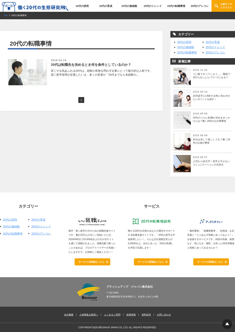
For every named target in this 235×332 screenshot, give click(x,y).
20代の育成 (105, 6)
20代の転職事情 (176, 6)
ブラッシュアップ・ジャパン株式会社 (129, 286)
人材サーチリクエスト (226, 6)
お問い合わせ (164, 314)
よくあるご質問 (112, 314)
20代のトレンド (153, 6)
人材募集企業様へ (88, 314)
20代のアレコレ (200, 6)
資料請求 (146, 314)
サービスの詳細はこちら (91, 261)
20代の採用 (82, 6)
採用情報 (131, 314)
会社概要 (68, 314)
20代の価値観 (129, 6)
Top (227, 324)
